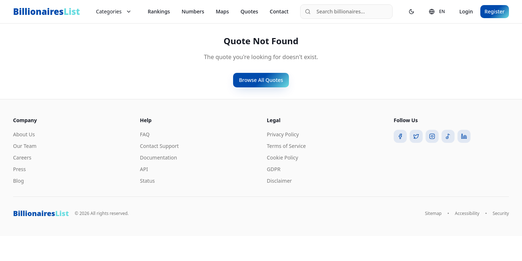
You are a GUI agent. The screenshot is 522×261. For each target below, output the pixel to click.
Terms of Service (286, 145)
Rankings (159, 11)
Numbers (193, 11)
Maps (222, 11)
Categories (114, 11)
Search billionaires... (335, 11)
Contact (279, 11)
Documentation (158, 157)
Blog (18, 180)
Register (495, 11)
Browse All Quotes (261, 79)
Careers (22, 157)
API (144, 169)
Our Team (25, 145)
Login (466, 11)
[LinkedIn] (464, 136)
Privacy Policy (283, 134)
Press (19, 169)
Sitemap (433, 213)
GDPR (274, 169)
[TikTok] (448, 136)
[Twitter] (416, 136)
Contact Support (159, 145)
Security (501, 213)
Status (147, 180)
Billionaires (46, 11)
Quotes (249, 11)
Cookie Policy (282, 157)
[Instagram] (432, 136)
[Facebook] (400, 136)
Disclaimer (279, 180)
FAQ (145, 134)
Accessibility (467, 213)
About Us (24, 134)
